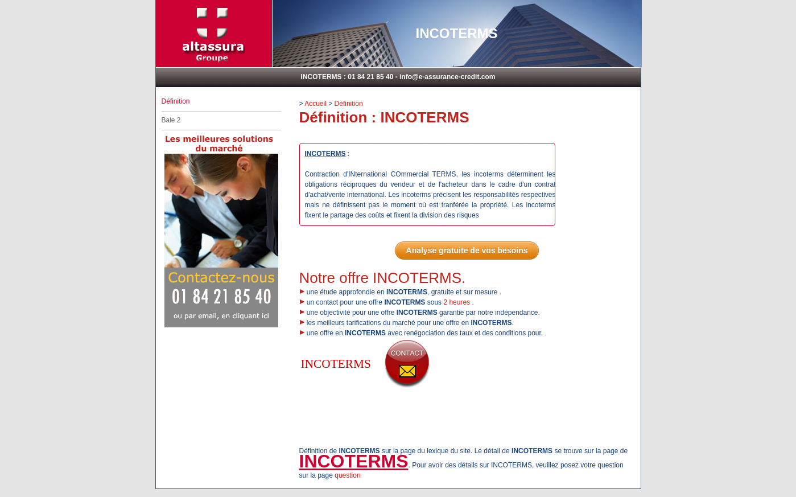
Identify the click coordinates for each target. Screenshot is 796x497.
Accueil (315, 104)
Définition (349, 104)
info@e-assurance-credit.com (447, 77)
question (347, 475)
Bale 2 (171, 120)
